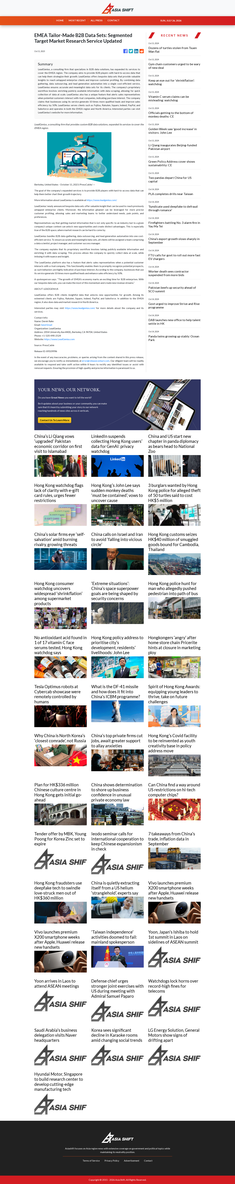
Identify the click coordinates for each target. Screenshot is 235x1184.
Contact (148, 1160)
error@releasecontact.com (95, 360)
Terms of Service (91, 1160)
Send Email (46, 324)
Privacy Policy (111, 1160)
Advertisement (131, 1160)
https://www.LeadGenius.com (59, 339)
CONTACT (113, 20)
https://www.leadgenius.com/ (102, 200)
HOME (60, 20)
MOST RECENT (77, 20)
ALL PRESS (97, 20)
